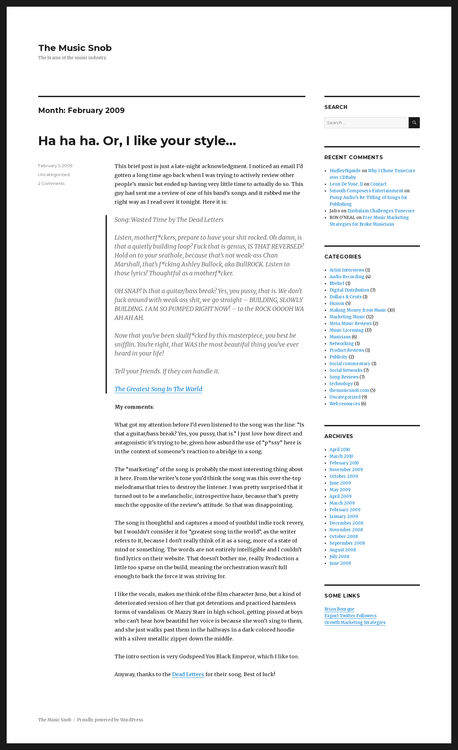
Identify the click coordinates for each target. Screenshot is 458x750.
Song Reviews (344, 377)
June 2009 (340, 483)
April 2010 (340, 449)
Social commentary (350, 363)
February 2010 (344, 463)
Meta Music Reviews (351, 323)
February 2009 (345, 510)
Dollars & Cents (346, 297)
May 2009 (340, 489)
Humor (337, 303)
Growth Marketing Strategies (354, 622)
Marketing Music (347, 317)
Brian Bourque (339, 609)
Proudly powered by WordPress (110, 720)
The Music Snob (75, 47)
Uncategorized (54, 174)
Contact (378, 184)
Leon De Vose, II (346, 184)
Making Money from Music (358, 310)
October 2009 (344, 476)
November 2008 (346, 530)
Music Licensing (347, 330)
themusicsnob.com (349, 390)
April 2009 (340, 496)
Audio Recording (347, 276)
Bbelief (337, 283)
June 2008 (340, 563)
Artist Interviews (347, 270)
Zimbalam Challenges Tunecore (381, 211)
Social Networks (346, 370)
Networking (342, 343)
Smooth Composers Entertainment (366, 191)
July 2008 (339, 556)
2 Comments (51, 183)
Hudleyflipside (345, 170)
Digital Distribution (349, 290)
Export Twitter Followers (350, 616)
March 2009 (342, 503)
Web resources (345, 404)
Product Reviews (347, 350)
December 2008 (346, 523)
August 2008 (343, 550)
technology (341, 383)
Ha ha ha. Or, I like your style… (137, 140)
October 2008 (344, 536)
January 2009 (344, 516)
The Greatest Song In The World (158, 389)
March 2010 (341, 456)
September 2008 (347, 543)
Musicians (340, 337)
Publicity (339, 357)
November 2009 (346, 469)
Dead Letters (188, 674)
